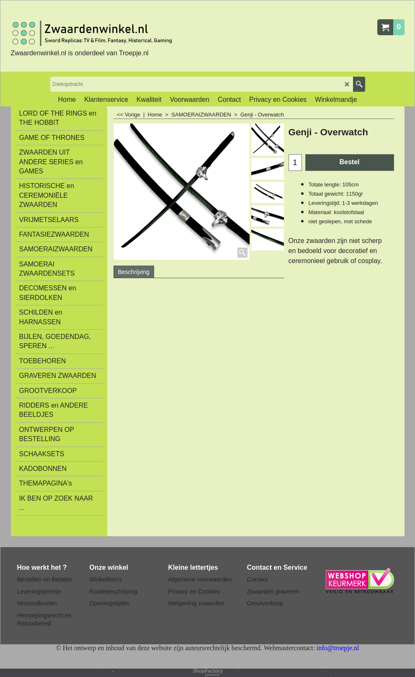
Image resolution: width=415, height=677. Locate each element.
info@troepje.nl (338, 647)
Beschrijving (134, 272)
